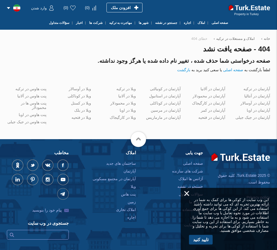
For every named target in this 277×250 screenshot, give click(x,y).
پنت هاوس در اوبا (32, 114)
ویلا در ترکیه (126, 89)
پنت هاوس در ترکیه (30, 89)
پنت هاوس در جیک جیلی (26, 122)
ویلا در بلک (82, 110)
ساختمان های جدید (121, 163)
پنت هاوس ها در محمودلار (33, 105)
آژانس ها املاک (191, 179)
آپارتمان (130, 171)
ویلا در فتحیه (81, 117)
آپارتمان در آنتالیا (257, 96)
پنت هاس (128, 194)
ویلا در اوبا (128, 110)
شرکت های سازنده (187, 171)
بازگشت (183, 70)
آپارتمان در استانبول (165, 96)
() (87, 8)
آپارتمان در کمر (213, 110)
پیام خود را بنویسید (47, 210)
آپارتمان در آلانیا (213, 89)
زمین (132, 202)
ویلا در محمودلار (123, 103)
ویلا (133, 186)
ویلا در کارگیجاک (123, 117)
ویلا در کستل (81, 103)
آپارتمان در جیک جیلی (252, 117)
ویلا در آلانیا (127, 96)
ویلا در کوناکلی (79, 96)
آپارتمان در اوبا (258, 110)
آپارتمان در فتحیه (211, 117)
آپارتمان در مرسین (166, 110)
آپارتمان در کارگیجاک (208, 103)
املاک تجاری (126, 209)
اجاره (131, 217)
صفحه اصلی (233, 70)
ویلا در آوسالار (80, 89)
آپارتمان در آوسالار (255, 103)
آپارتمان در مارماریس (163, 117)
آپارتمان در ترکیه (256, 89)
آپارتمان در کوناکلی (165, 103)
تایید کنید (201, 239)
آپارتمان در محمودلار (209, 96)
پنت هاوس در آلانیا (31, 96)
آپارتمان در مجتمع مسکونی (114, 179)
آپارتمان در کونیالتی (165, 89)
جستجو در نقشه (190, 186)
